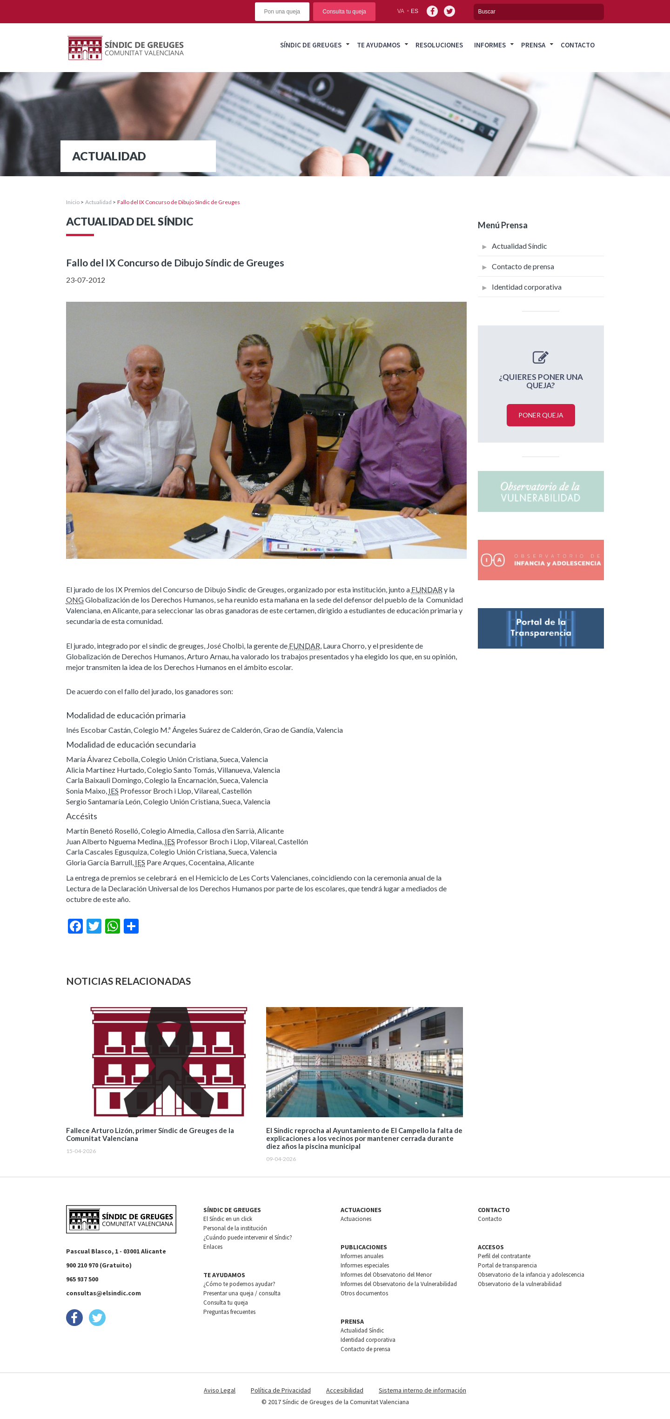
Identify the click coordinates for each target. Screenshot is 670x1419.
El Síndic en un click (227, 1219)
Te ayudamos (378, 44)
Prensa (533, 44)
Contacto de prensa (523, 266)
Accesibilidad (344, 1390)
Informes (490, 44)
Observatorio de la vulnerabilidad (520, 1284)
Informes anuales (362, 1256)
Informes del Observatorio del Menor (386, 1275)
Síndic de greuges (311, 44)
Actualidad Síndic (519, 246)
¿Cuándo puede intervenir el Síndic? (247, 1237)
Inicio (73, 202)
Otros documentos (364, 1293)
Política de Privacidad (281, 1390)
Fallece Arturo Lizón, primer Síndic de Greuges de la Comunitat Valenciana (150, 1134)
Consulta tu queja (344, 11)
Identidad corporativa (527, 287)
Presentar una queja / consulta (242, 1293)
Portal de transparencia (507, 1265)
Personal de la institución (235, 1228)
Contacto (578, 44)
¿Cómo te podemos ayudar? (239, 1284)
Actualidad (98, 202)
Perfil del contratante (504, 1256)
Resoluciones (439, 44)
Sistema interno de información (422, 1390)
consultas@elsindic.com (103, 1293)
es (414, 11)
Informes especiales (365, 1265)
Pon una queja (282, 11)
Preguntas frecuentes (229, 1312)
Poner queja (540, 415)
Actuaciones (356, 1219)
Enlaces (212, 1247)
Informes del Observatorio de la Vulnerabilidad (399, 1284)
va (400, 11)
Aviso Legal (219, 1390)
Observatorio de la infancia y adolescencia (531, 1275)
